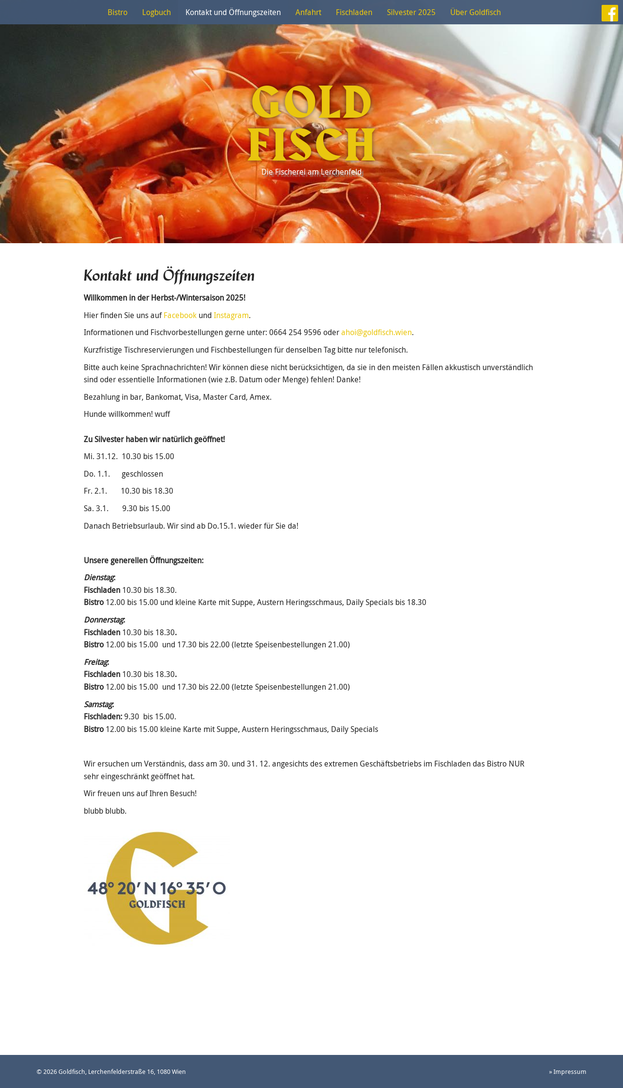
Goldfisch (311, 125)
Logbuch (156, 12)
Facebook (180, 315)
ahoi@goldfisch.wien (376, 332)
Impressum (569, 1071)
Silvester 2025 (411, 12)
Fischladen (354, 12)
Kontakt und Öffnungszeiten (233, 12)
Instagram (231, 315)
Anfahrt (308, 12)
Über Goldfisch (475, 12)
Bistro (118, 12)
